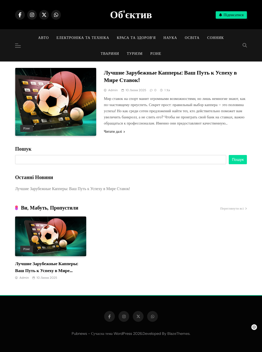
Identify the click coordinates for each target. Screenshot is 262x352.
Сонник (215, 37)
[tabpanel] (50, 248)
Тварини (110, 53)
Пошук (23, 149)
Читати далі (114, 131)
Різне (155, 53)
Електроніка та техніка (83, 37)
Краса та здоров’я (136, 37)
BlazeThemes (178, 333)
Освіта (192, 37)
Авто (43, 37)
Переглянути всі (233, 209)
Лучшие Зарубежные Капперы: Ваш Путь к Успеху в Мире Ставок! (170, 76)
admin (113, 90)
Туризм (135, 53)
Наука (170, 37)
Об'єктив (131, 14)
